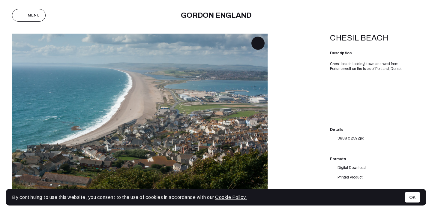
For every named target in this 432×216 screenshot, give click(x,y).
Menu (29, 15)
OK (412, 197)
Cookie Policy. (231, 197)
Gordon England (216, 15)
